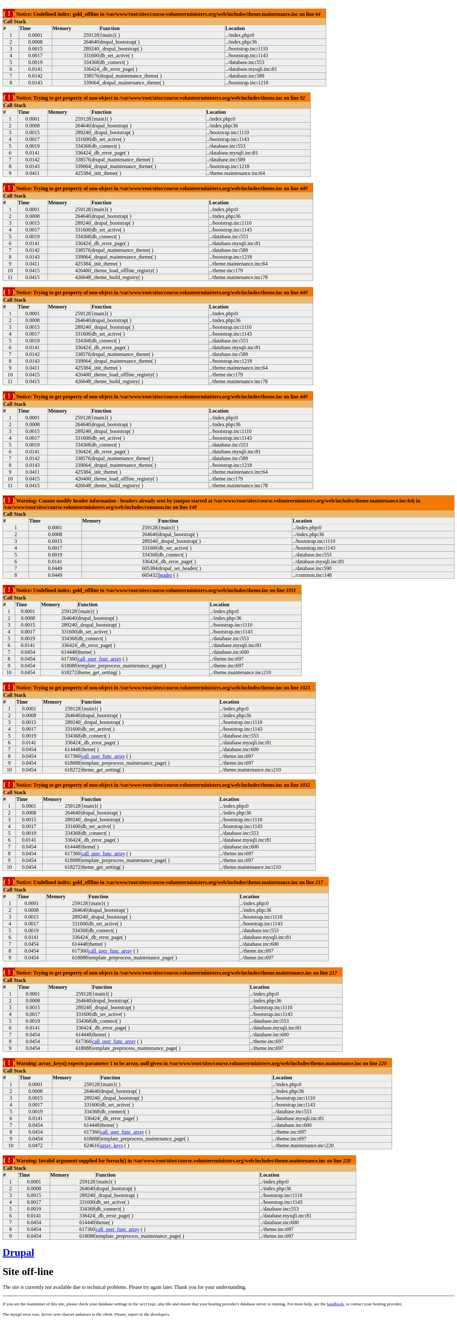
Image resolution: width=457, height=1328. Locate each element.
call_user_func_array (100, 659)
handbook (335, 1303)
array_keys (112, 1145)
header (165, 575)
